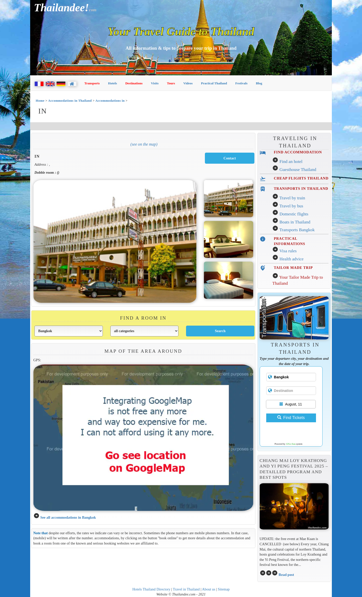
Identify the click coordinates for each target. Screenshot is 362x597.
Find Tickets (291, 417)
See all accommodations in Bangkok (68, 517)
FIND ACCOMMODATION (298, 152)
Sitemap (224, 589)
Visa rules (288, 251)
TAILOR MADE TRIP (293, 268)
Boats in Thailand (295, 222)
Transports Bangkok (296, 229)
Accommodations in (110, 100)
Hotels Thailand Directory (151, 589)
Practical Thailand (214, 83)
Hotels (112, 83)
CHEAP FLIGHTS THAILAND (301, 178)
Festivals (241, 83)
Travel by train (292, 198)
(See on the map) (143, 144)
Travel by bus (291, 206)
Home (40, 100)
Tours (171, 83)
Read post (286, 575)
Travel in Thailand (186, 589)
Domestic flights (294, 214)
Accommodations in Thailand (70, 100)
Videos (188, 83)
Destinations (134, 83)
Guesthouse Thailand (298, 169)
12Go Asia (290, 444)
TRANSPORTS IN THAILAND (301, 189)
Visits (155, 83)
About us (208, 589)
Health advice (292, 259)
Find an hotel (291, 161)
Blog (259, 83)
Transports (92, 83)
